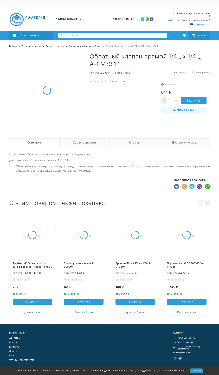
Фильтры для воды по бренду (38, 46)
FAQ (11, 355)
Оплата (13, 342)
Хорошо (196, 370)
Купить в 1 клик (183, 110)
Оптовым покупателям (21, 360)
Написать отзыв (117, 81)
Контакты (14, 347)
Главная (13, 46)
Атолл (61, 46)
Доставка (14, 338)
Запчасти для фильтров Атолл (85, 46)
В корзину (194, 100)
